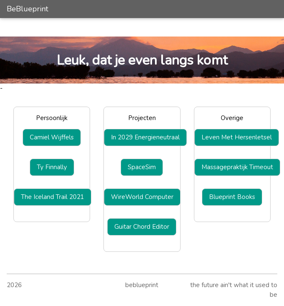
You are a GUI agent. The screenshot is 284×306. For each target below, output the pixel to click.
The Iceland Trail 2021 (52, 197)
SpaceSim (142, 167)
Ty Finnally (52, 167)
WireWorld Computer (142, 197)
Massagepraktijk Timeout (237, 167)
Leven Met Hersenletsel (236, 137)
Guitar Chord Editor (141, 226)
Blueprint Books (232, 197)
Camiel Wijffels (52, 137)
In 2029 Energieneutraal (145, 137)
